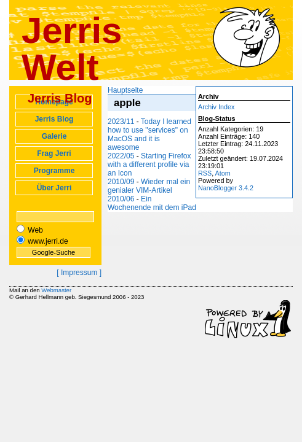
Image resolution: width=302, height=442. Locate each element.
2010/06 (121, 199)
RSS (205, 173)
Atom (223, 173)
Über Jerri (54, 188)
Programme (54, 170)
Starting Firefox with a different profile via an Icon (149, 164)
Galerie (54, 136)
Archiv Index (216, 106)
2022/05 (121, 156)
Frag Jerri (54, 153)
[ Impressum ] (79, 272)
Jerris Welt (72, 49)
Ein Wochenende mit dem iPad (152, 203)
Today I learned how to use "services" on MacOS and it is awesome (149, 134)
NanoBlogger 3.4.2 (225, 188)
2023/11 (121, 121)
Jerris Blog (54, 119)
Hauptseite (125, 90)
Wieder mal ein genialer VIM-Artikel (149, 186)
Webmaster (56, 290)
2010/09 (121, 181)
